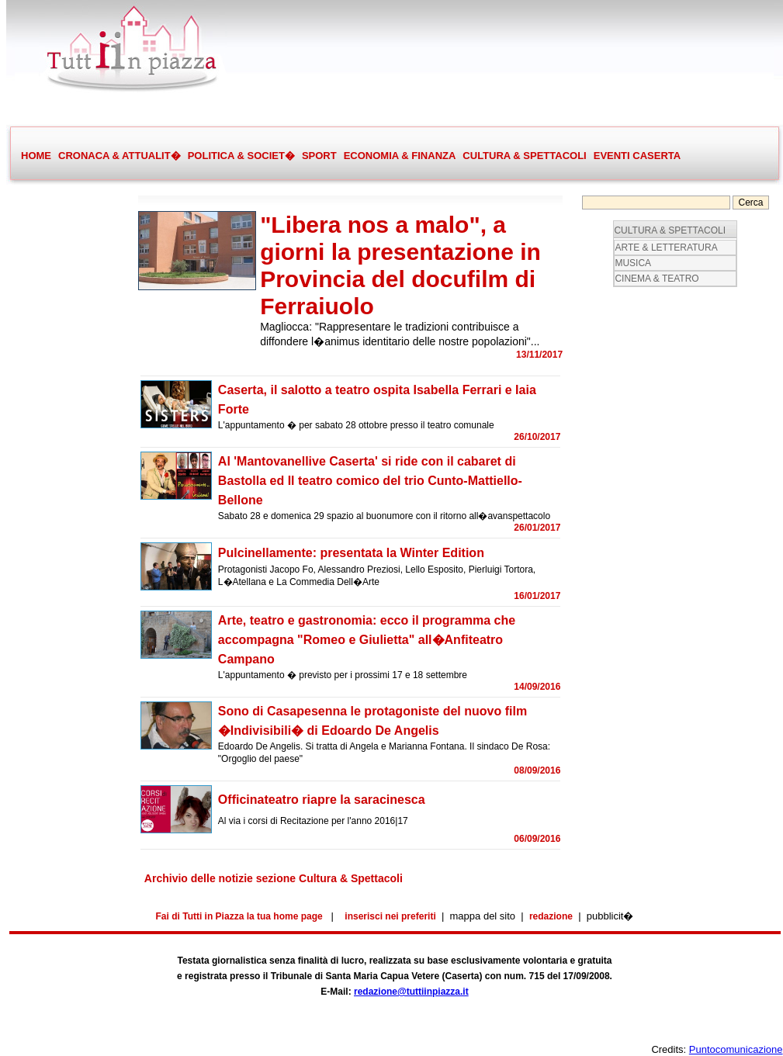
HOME (36, 155)
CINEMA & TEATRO (656, 278)
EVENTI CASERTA (637, 155)
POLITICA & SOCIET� (241, 156)
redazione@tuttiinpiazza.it (411, 991)
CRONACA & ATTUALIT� (119, 156)
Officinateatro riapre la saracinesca (321, 799)
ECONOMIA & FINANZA (400, 155)
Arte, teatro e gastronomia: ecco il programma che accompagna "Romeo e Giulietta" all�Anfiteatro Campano (366, 640)
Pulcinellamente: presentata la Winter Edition (351, 552)
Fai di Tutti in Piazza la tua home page (239, 916)
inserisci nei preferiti (390, 916)
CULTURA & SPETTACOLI (524, 156)
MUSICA (633, 263)
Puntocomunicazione (736, 1049)
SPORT (319, 156)
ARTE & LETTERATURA (666, 247)
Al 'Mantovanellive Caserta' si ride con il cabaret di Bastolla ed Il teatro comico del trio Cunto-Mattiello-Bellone (370, 481)
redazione (551, 916)
